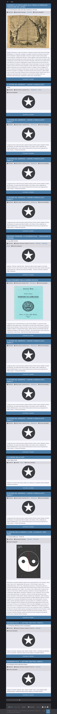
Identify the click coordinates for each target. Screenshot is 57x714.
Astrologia (36, 539)
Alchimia (29, 12)
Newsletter (31, 707)
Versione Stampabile (38, 12)
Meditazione (34, 89)
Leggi (44, 710)
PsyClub (24, 89)
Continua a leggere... (28, 79)
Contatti (24, 707)
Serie (39, 89)
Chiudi (48, 711)
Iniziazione (44, 243)
